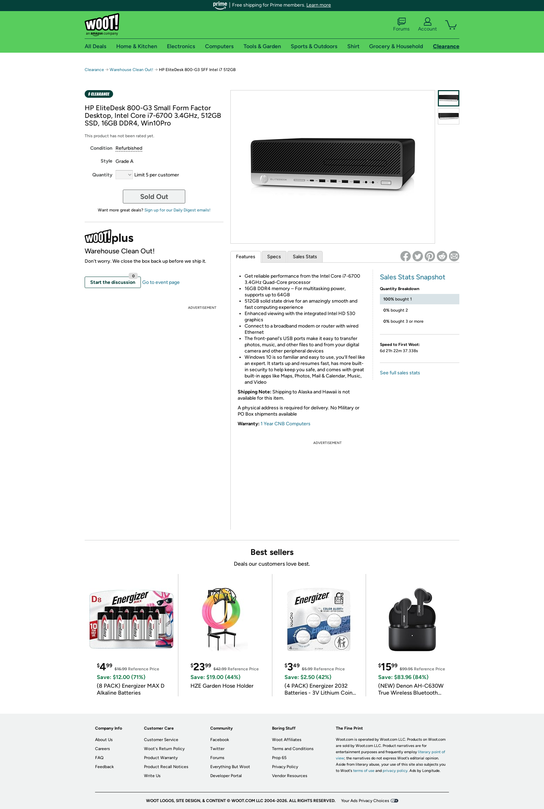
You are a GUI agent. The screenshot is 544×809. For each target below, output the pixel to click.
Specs (274, 257)
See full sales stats (400, 373)
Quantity (102, 175)
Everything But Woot (230, 766)
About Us (104, 739)
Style (106, 161)
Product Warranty (161, 757)
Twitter (217, 748)
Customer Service (161, 739)
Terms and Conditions (293, 748)
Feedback (104, 766)
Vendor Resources (289, 775)
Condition (101, 148)
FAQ (99, 757)
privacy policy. (395, 770)
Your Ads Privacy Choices (365, 800)
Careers (102, 748)
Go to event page (161, 282)
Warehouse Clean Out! (131, 69)
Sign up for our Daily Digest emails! (177, 210)
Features (245, 257)
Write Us (152, 775)
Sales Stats (305, 257)
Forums (401, 24)
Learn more (318, 5)
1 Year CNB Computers (286, 424)
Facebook (219, 739)
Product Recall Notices (166, 766)
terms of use (363, 770)
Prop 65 (279, 757)
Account (427, 24)
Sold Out (154, 196)
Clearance (94, 69)
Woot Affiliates (286, 739)
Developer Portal (226, 775)
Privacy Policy (285, 766)
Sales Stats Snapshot (412, 277)
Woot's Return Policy (164, 748)
